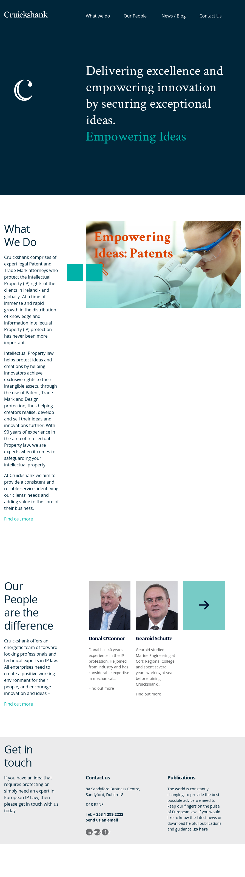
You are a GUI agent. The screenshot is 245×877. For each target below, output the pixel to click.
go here (200, 829)
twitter (99, 832)
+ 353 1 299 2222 (108, 814)
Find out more (18, 519)
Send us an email (102, 820)
